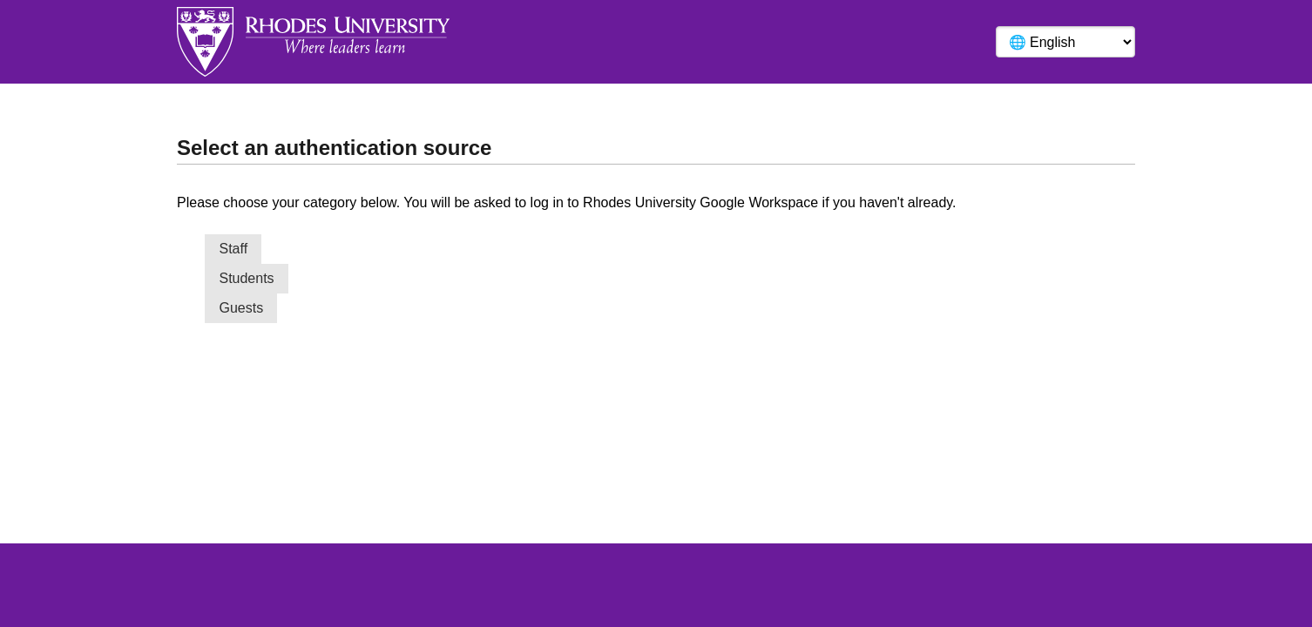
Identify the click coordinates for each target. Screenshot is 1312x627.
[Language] (1065, 41)
